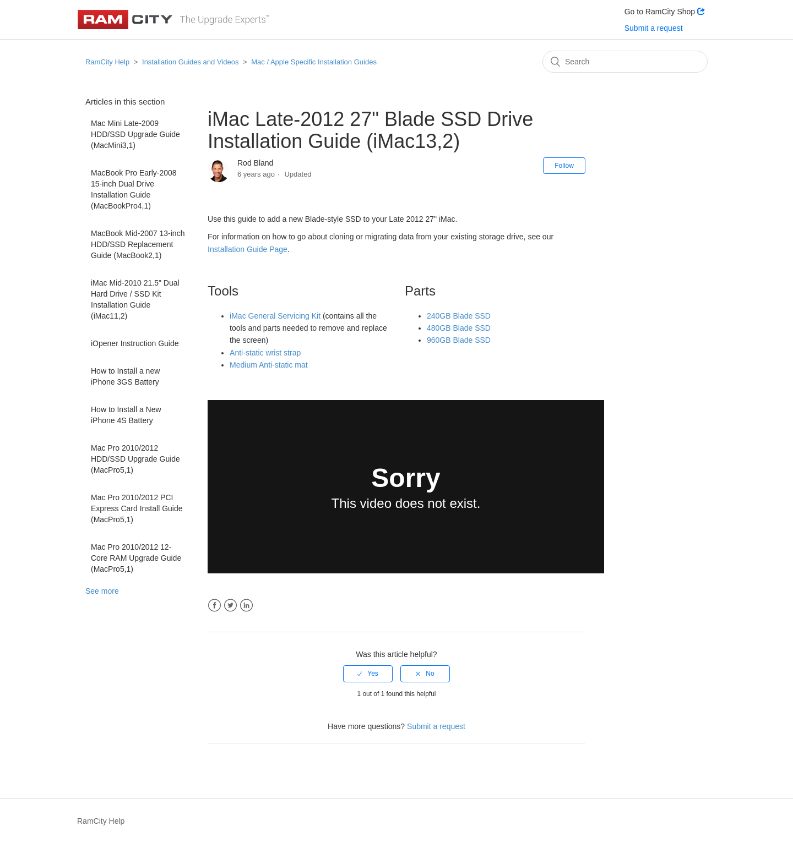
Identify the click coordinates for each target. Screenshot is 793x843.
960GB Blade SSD (459, 340)
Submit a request (653, 28)
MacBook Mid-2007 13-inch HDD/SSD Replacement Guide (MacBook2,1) (137, 244)
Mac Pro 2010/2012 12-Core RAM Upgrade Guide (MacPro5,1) (136, 558)
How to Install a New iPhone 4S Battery (126, 415)
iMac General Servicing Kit (275, 315)
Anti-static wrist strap (265, 352)
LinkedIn (246, 605)
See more (102, 591)
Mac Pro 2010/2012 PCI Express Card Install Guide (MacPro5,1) (137, 508)
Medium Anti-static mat (269, 364)
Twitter (230, 605)
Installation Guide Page (247, 249)
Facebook (214, 605)
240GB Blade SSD (459, 315)
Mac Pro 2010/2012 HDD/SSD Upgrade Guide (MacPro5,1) (135, 459)
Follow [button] (564, 165)
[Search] (625, 62)
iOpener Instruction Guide (135, 343)
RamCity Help (107, 62)
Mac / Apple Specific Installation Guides (314, 62)
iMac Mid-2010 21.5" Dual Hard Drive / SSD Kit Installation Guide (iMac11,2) (135, 299)
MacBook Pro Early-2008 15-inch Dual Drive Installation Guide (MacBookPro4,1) (134, 189)
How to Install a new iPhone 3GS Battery (125, 376)
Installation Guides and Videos (190, 62)
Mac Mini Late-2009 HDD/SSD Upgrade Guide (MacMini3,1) (135, 134)
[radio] (368, 673)
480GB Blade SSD (459, 328)
